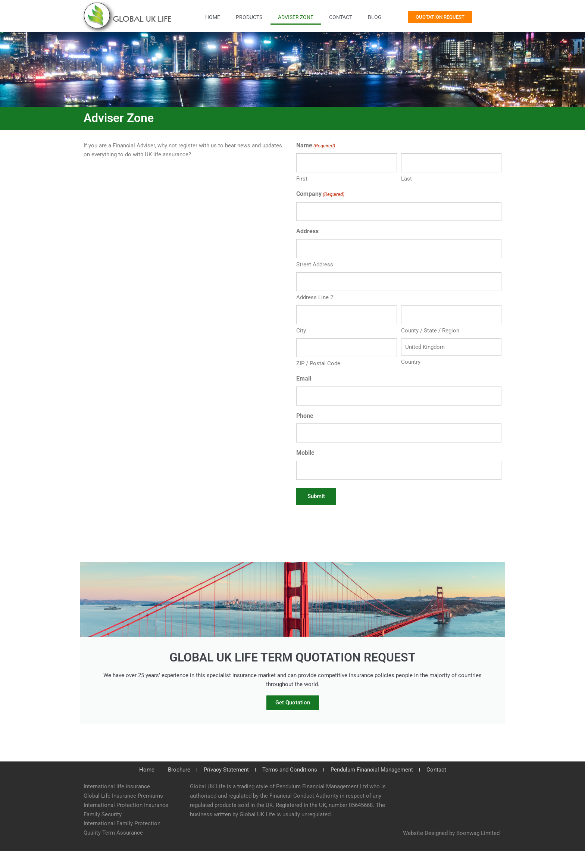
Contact (340, 17)
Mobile (305, 452)
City (301, 330)
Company (320, 194)
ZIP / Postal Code (318, 363)
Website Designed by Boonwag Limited (451, 833)
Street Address (314, 264)
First (301, 178)
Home (212, 17)
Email (303, 378)
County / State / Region (430, 330)
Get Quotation (292, 703)
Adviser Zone (295, 17)
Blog (375, 17)
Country (410, 362)
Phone (304, 415)
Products (249, 17)
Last (406, 178)
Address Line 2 (314, 297)
